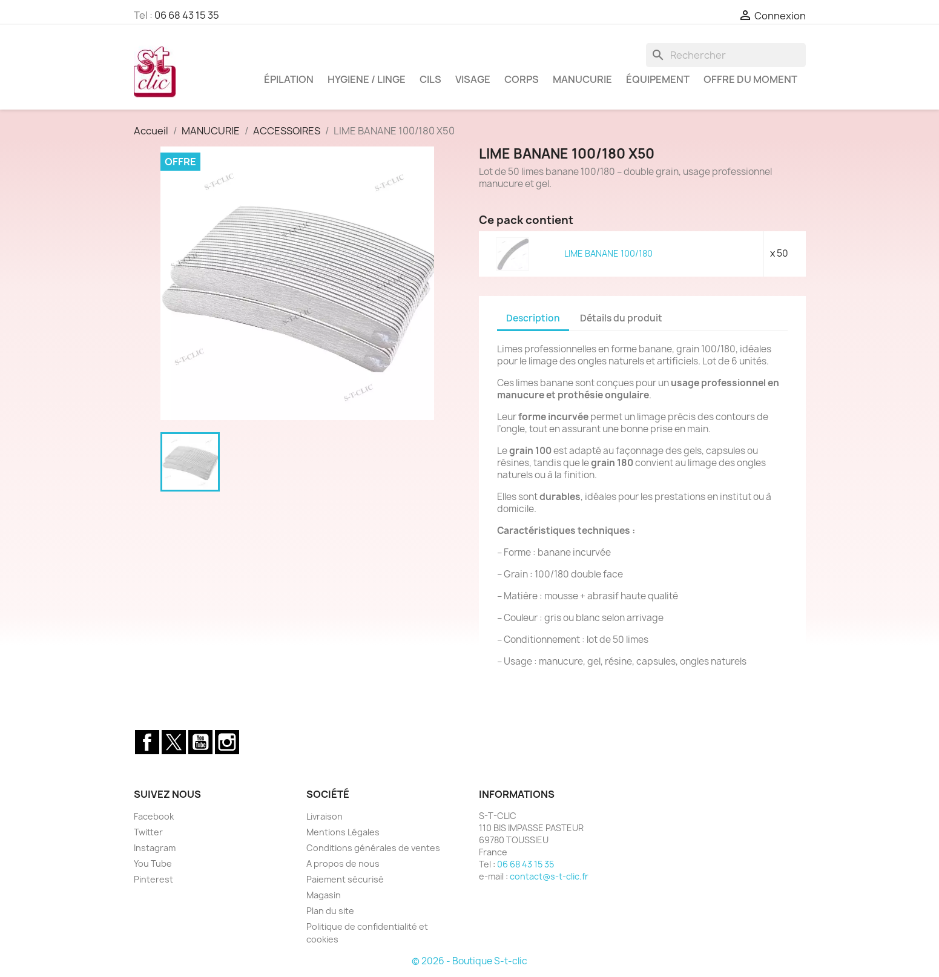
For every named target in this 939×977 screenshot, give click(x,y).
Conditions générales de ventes (373, 848)
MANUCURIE (582, 79)
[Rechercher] (726, 55)
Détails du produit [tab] (621, 318)
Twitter (174, 742)
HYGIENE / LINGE (367, 79)
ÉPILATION (289, 79)
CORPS (521, 79)
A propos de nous (343, 863)
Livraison (324, 816)
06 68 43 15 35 (186, 15)
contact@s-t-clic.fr (549, 876)
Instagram (227, 742)
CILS (430, 79)
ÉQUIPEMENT (658, 79)
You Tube (153, 863)
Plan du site (330, 910)
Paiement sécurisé (345, 879)
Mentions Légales (343, 832)
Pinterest (153, 879)
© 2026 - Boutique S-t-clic (469, 961)
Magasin (323, 895)
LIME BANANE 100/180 (608, 253)
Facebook (147, 742)
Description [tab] (533, 318)
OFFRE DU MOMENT (750, 79)
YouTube (200, 742)
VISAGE (472, 79)
